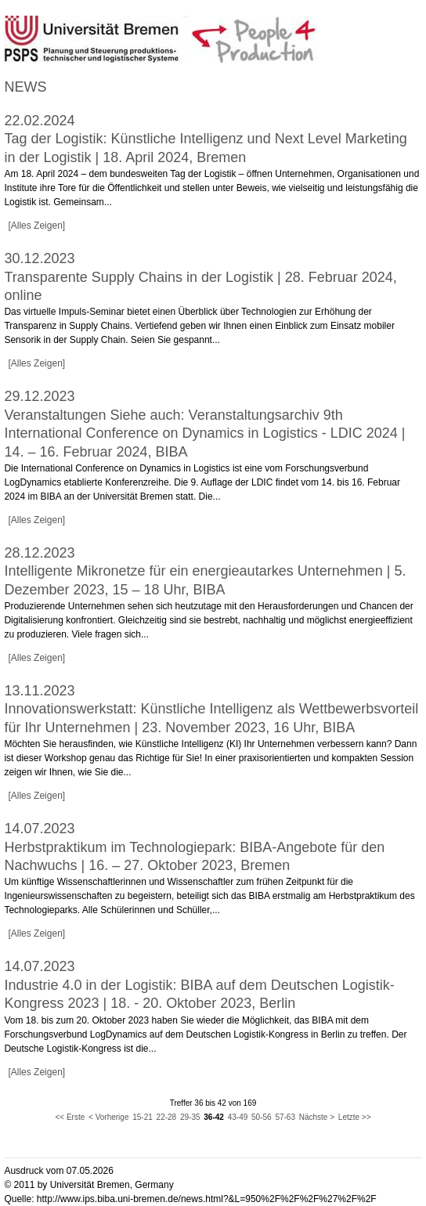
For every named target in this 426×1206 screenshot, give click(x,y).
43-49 (238, 1117)
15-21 (142, 1117)
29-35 (190, 1117)
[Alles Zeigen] (36, 225)
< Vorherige (108, 1117)
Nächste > (316, 1117)
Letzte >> (354, 1117)
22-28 (167, 1117)
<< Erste (70, 1117)
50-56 (261, 1117)
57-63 (285, 1117)
